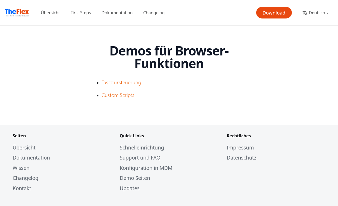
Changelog (154, 13)
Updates (130, 188)
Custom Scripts (118, 94)
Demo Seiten (135, 177)
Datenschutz (241, 157)
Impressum (240, 147)
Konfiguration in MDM (146, 167)
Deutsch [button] (313, 13)
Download (274, 13)
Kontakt (22, 188)
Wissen (21, 167)
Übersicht (50, 13)
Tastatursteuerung (121, 82)
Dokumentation (117, 13)
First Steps (80, 13)
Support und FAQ (140, 157)
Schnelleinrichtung (142, 147)
